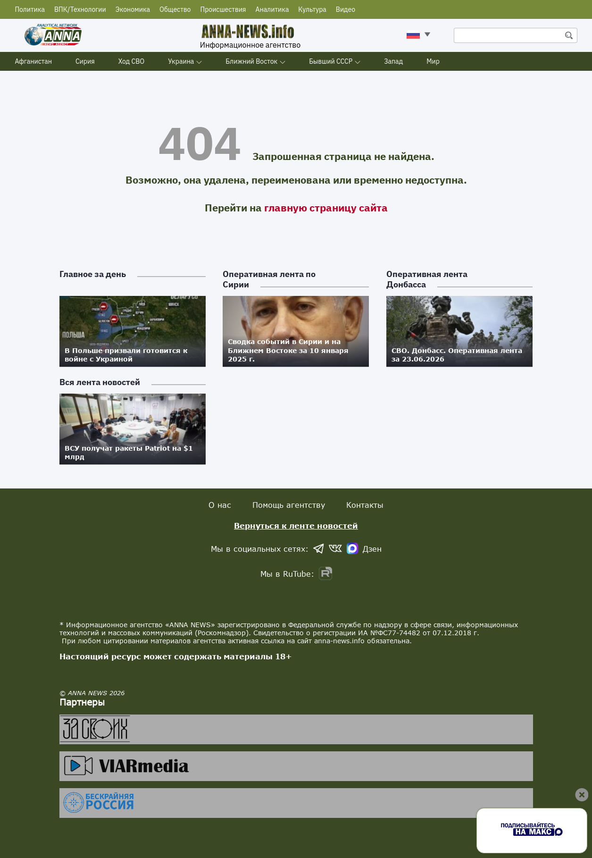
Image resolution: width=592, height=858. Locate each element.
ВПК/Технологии (80, 9)
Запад (393, 61)
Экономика (133, 9)
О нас (219, 504)
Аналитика (272, 9)
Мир (433, 61)
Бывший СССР (330, 61)
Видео (345, 9)
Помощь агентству (288, 504)
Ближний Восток (251, 61)
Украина (181, 61)
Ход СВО (131, 61)
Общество (175, 9)
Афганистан (33, 61)
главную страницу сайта (326, 207)
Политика (30, 9)
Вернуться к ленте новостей (296, 525)
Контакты (365, 504)
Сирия (85, 61)
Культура (312, 9)
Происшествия (223, 9)
